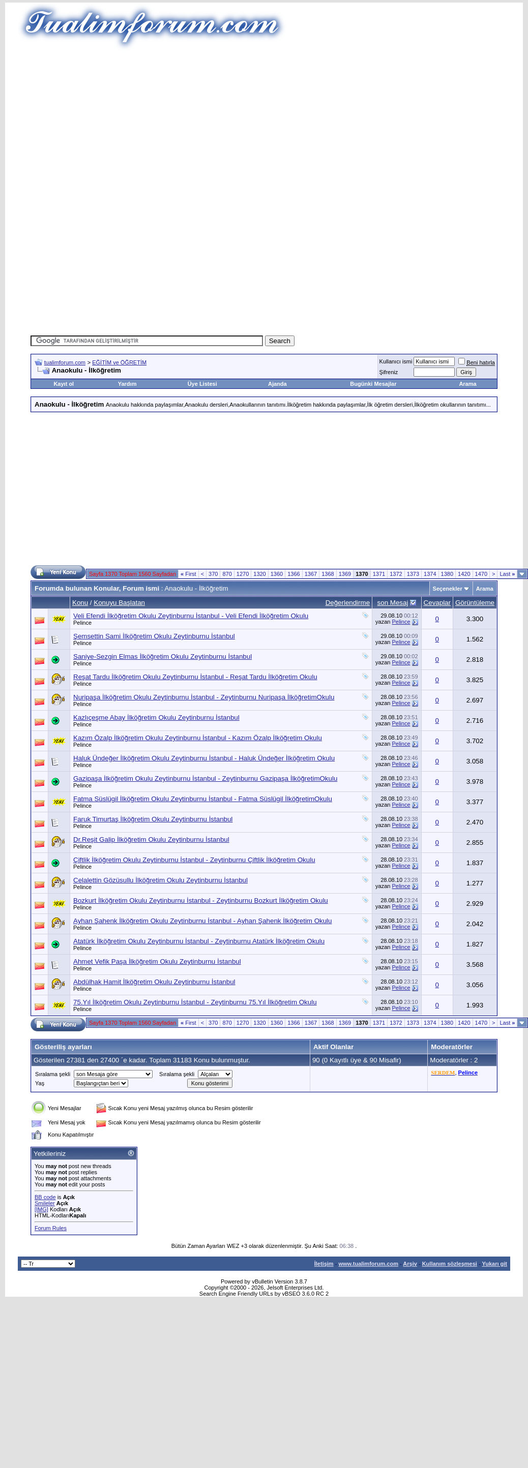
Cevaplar (437, 602)
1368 (327, 574)
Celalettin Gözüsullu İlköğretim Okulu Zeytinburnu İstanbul (160, 880)
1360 (277, 574)
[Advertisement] (264, 122)
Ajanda (277, 384)
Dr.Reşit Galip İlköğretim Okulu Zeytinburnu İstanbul (151, 839)
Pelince (82, 623)
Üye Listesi (202, 384)
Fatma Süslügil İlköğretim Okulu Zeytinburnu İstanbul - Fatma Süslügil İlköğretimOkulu (202, 799)
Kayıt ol (63, 384)
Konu (80, 602)
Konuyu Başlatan (119, 602)
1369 (345, 574)
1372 (396, 574)
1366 (293, 574)
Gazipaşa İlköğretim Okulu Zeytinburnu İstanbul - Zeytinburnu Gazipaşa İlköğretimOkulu (205, 778)
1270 (243, 574)
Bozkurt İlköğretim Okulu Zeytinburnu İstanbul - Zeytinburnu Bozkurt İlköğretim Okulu (200, 900)
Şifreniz (388, 372)
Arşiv (410, 1264)
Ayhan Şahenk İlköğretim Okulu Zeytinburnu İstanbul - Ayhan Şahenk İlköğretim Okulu (202, 921)
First (188, 574)
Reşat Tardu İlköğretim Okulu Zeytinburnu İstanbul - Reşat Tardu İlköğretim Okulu (195, 677)
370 (213, 574)
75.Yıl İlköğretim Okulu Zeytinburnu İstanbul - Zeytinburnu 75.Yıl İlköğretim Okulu (195, 1002)
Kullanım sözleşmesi (449, 1264)
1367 (311, 574)
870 (226, 574)
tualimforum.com (64, 362)
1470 (481, 574)
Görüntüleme (474, 602)
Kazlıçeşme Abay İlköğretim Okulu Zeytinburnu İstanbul (156, 717)
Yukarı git (494, 1264)
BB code (45, 1197)
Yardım (127, 384)
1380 (447, 574)
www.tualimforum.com (368, 1264)
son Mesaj (392, 602)
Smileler (45, 1203)
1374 (430, 574)
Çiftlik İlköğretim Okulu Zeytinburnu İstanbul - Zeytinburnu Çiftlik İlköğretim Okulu (194, 860)
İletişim (324, 1264)
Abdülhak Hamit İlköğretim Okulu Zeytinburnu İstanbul (154, 982)
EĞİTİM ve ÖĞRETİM (119, 362)
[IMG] (41, 1209)
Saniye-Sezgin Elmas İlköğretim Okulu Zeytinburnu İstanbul (162, 656)
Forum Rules (51, 1228)
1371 (379, 574)
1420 (464, 574)
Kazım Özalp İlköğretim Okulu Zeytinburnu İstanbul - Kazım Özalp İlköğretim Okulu (197, 738)
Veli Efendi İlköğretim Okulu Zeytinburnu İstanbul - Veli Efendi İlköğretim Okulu (190, 616)
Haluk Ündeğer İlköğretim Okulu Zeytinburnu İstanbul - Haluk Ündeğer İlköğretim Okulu (204, 758)
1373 (413, 574)
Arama (467, 384)
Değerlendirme (348, 602)
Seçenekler (447, 589)
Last (507, 574)
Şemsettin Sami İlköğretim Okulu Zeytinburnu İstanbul (154, 636)
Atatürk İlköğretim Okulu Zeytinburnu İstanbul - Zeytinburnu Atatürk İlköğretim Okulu (199, 941)
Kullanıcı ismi (396, 361)
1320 (259, 574)
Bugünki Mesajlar (373, 384)
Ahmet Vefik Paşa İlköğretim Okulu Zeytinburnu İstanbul (157, 961)
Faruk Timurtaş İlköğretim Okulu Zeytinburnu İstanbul (152, 819)
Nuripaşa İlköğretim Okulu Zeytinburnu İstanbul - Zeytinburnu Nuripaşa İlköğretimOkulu (203, 697)
